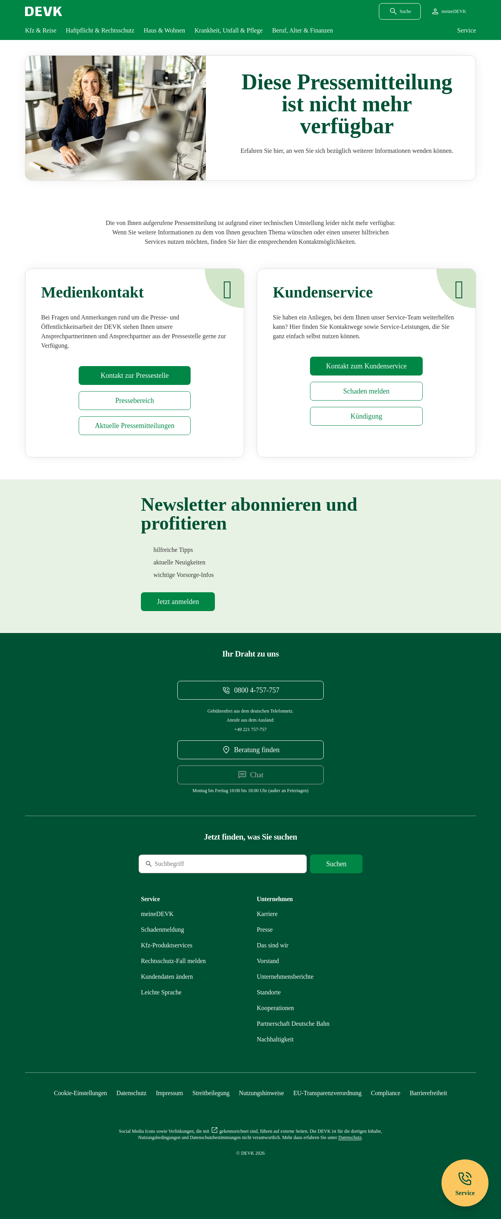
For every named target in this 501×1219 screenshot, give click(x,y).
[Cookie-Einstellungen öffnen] (80, 1093)
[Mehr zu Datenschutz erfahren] (131, 1093)
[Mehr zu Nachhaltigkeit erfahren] (275, 1039)
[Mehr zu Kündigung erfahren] (366, 416)
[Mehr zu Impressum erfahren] (169, 1093)
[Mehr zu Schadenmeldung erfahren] (366, 391)
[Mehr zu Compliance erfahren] (385, 1093)
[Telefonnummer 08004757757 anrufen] (250, 690)
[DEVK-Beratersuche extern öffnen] (250, 749)
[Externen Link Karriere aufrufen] (267, 914)
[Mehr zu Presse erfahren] (134, 375)
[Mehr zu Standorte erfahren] (269, 992)
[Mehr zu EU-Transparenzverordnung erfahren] (327, 1093)
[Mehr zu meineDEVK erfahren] (157, 914)
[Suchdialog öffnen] (400, 11)
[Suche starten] (336, 863)
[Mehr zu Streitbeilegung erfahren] (211, 1093)
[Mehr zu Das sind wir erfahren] (272, 945)
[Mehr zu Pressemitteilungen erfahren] (134, 425)
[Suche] (192, 864)
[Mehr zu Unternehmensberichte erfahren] (285, 976)
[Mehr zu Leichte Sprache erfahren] (161, 992)
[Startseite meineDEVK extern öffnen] (448, 11)
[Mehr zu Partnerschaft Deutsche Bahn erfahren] (293, 1023)
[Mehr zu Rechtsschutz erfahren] (173, 961)
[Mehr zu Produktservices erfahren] (167, 945)
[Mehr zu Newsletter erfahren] (178, 601)
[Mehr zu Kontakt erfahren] (366, 366)
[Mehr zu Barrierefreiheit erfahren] (428, 1093)
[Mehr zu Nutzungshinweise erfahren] (261, 1093)
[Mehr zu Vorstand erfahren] (268, 961)
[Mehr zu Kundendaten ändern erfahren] (167, 976)
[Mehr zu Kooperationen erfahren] (275, 1008)
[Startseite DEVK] (43, 11)
